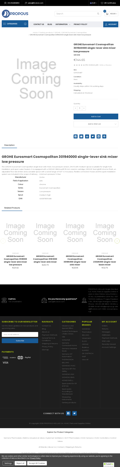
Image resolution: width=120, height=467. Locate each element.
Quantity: (77, 104)
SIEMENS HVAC (68, 366)
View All (85, 359)
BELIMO (65, 363)
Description (9, 145)
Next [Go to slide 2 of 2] (117, 241)
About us (45, 332)
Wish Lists (106, 341)
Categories (15, 24)
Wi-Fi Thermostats (72, 438)
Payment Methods (49, 335)
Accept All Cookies (37, 463)
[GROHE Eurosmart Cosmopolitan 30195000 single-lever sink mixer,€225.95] (75, 233)
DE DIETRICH (87, 353)
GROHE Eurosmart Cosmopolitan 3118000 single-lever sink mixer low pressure (15, 260)
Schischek (66, 340)
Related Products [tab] (12, 208)
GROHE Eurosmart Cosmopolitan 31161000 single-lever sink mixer (45, 259)
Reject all (20, 463)
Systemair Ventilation (54, 438)
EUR (93, 3)
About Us (52, 447)
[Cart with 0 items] (114, 13)
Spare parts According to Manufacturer (67, 391)
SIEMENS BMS (68, 377)
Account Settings (109, 347)
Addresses (106, 335)
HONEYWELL (67, 380)
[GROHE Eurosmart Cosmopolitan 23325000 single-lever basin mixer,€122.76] (104, 233)
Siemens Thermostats (13, 438)
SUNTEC (85, 350)
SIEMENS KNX (68, 374)
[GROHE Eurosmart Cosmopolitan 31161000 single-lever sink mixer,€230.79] (45, 233)
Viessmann (86, 338)
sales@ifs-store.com (34, 3)
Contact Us (39, 24)
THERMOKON (67, 359)
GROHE (85, 344)
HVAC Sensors (87, 438)
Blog (49, 24)
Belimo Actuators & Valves (34, 438)
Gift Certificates (108, 3)
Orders (104, 326)
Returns (105, 329)
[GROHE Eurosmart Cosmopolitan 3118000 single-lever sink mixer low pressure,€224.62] (15, 233)
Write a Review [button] (105, 65)
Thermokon (87, 332)
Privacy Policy (80, 24)
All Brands (43, 447)
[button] (108, 465)
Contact (60, 447)
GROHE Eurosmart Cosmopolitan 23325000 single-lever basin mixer (104, 260)
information (62, 24)
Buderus (85, 347)
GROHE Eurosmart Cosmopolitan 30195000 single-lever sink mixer (75, 260)
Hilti (63, 337)
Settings (8, 463)
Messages (106, 332)
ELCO (84, 341)
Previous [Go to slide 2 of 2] (3, 241)
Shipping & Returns (50, 343)
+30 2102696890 (11, 3)
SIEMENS (86, 329)
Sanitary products (69, 402)
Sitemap (45, 350)
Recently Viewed (109, 344)
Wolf (84, 356)
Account (110, 24)
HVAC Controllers (101, 438)
